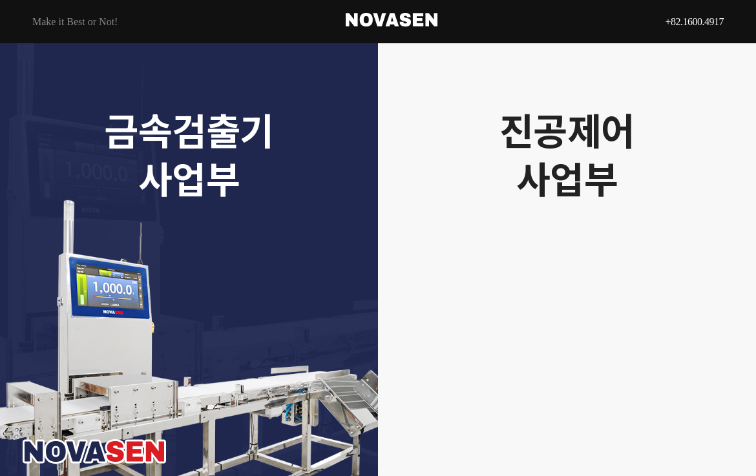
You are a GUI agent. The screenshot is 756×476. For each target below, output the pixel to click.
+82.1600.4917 (694, 21)
